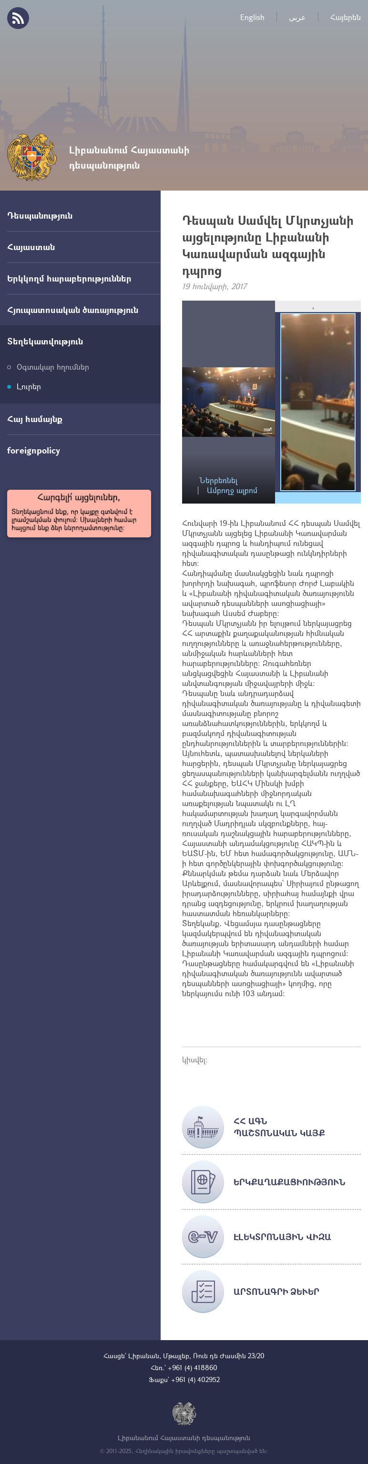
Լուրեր (29, 386)
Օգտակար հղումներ (53, 367)
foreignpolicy (33, 450)
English (252, 17)
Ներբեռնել (218, 480)
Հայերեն (345, 17)
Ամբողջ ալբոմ (232, 490)
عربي (297, 17)
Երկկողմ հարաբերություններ (69, 278)
